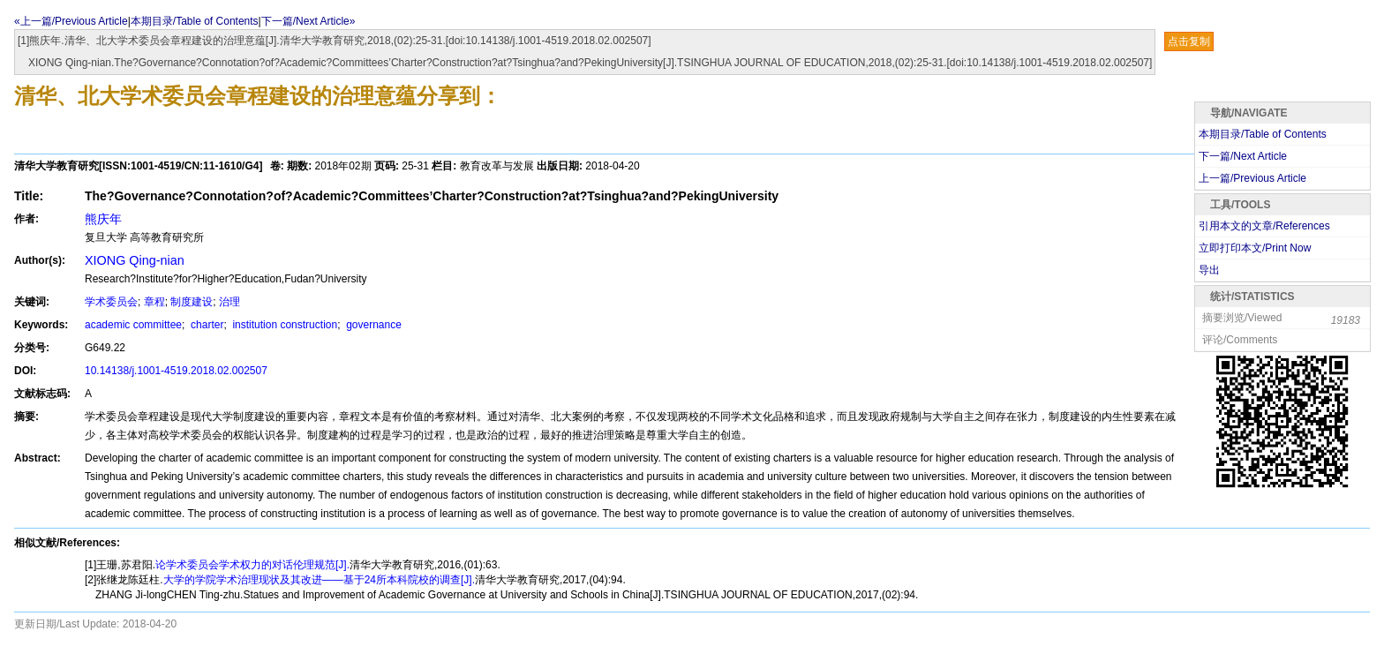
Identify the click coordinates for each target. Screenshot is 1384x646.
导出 (1209, 270)
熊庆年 (103, 219)
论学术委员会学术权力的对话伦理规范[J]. (252, 565)
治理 (229, 302)
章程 (154, 302)
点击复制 (1189, 41)
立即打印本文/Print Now (1255, 248)
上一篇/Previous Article (1252, 178)
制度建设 (191, 302)
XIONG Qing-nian (134, 260)
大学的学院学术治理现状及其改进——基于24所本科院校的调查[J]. (319, 580)
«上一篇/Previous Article (71, 21)
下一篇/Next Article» (308, 21)
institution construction (283, 325)
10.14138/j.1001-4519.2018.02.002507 (176, 370)
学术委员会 (111, 302)
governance (372, 325)
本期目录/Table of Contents (195, 21)
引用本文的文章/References (1264, 226)
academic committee (133, 325)
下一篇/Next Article (1243, 156)
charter (206, 325)
